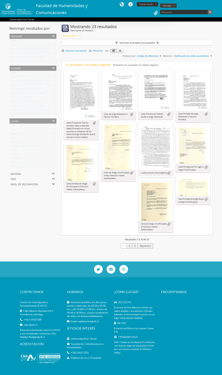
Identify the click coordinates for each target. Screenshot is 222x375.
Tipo (13, 178)
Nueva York (16, 159)
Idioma (121, 4)
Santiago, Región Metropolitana (26, 146)
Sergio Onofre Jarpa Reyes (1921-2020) (29, 45)
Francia (14, 154)
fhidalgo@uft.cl (37, 336)
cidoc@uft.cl (30, 324)
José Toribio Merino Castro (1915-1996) (30, 110)
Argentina (15, 129)
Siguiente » (145, 245)
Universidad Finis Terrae (84, 338)
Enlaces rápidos (130, 4)
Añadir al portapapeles (94, 123)
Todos (13, 41)
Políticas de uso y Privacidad (86, 357)
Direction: (168, 55)
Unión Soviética (18, 167)
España (14, 150)
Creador (16, 36)
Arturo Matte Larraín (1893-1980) (27, 106)
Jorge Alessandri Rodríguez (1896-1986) (30, 49)
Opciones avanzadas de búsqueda (137, 42)
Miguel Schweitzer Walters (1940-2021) (29, 114)
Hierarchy (96, 50)
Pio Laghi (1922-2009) (21, 61)
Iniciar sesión (146, 4)
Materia (16, 173)
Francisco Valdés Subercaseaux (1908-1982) (32, 53)
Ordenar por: (129, 55)
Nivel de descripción (24, 184)
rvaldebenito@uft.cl (88, 321)
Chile (12, 138)
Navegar (167, 5)
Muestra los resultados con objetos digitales (135, 65)
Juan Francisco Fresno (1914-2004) (27, 57)
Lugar (14, 120)
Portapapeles (155, 13)
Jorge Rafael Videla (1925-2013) (25, 89)
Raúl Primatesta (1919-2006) (24, 102)
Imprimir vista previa (74, 50)
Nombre (16, 68)
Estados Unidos (18, 142)
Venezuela (15, 163)
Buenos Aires (17, 134)
